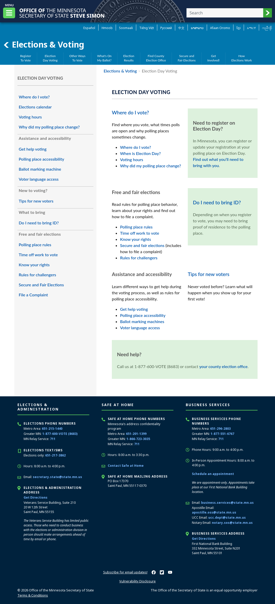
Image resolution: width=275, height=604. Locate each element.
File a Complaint (33, 294)
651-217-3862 (55, 455)
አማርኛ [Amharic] (251, 28)
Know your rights (34, 264)
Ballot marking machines (142, 321)
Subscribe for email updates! (125, 572)
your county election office (223, 366)
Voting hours (30, 116)
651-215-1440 (52, 428)
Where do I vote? (34, 96)
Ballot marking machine (40, 169)
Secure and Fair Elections (41, 284)
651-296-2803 (220, 428)
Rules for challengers (37, 274)
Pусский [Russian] (166, 28)
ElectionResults (128, 58)
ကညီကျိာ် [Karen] (267, 28)
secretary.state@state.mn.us (57, 477)
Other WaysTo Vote (77, 58)
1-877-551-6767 (222, 434)
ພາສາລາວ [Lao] (197, 28)
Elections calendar (35, 106)
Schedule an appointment (213, 474)
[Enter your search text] (224, 12)
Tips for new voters (36, 200)
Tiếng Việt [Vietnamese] (146, 28)
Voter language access (38, 179)
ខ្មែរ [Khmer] (239, 28)
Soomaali (126, 28)
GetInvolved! (213, 58)
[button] (267, 12)
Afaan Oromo (220, 28)
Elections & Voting (43, 44)
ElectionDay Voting (50, 58)
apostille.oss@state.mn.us (214, 512)
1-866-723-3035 (138, 439)
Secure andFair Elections (187, 58)
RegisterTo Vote (25, 58)
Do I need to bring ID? (39, 222)
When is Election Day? (140, 153)
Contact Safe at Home (126, 465)
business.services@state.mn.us (227, 502)
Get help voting (32, 149)
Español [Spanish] (89, 28)
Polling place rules (35, 244)
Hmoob (107, 28)
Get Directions (35, 497)
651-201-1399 (136, 434)
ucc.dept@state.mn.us (227, 517)
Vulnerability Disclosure (137, 581)
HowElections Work (241, 58)
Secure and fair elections (142, 245)
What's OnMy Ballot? (104, 58)
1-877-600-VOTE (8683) (59, 434)
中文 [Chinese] (181, 28)
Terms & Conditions (32, 595)
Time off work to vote (38, 254)
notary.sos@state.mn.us (232, 522)
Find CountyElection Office (156, 58)
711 (52, 439)
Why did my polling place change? (49, 126)
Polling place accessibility (41, 159)
